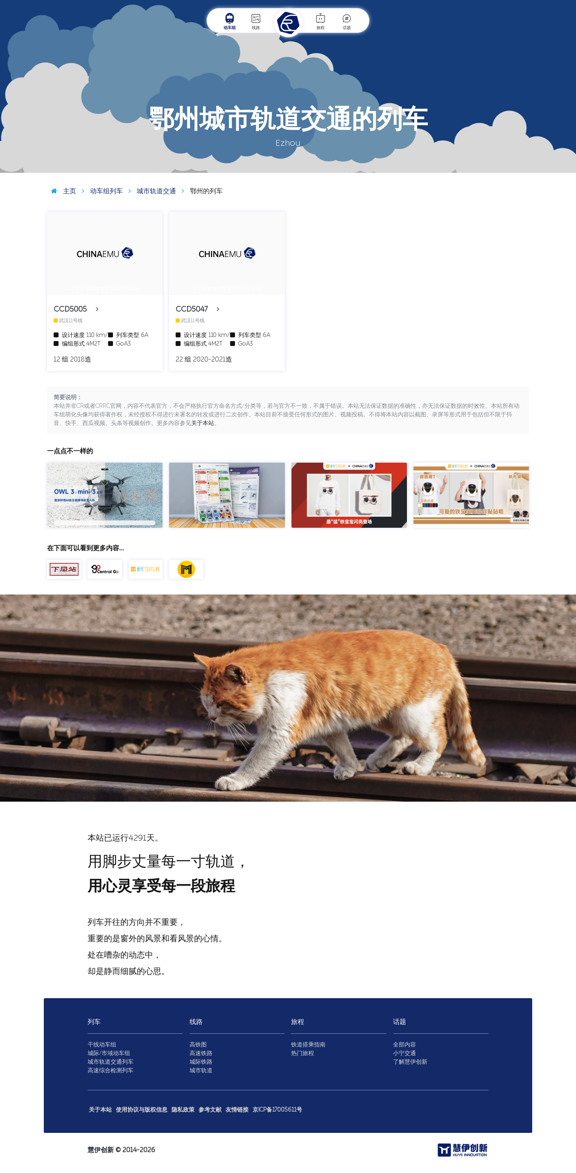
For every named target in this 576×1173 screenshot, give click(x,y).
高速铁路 (201, 1053)
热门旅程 (302, 1053)
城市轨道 (201, 1070)
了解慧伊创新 (410, 1061)
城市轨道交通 (150, 191)
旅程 (320, 21)
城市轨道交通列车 (110, 1061)
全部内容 (404, 1044)
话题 (347, 21)
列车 (94, 1022)
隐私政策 (183, 1109)
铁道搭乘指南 (308, 1044)
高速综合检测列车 (110, 1070)
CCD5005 (74, 309)
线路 (256, 21)
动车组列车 (100, 191)
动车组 (230, 21)
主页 (61, 191)
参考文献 (210, 1109)
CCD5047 (196, 309)
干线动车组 (102, 1044)
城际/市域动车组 (109, 1053)
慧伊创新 (101, 1150)
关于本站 (202, 423)
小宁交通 (404, 1053)
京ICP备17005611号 (277, 1109)
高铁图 (198, 1044)
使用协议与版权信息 (141, 1109)
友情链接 (237, 1109)
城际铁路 (201, 1061)
